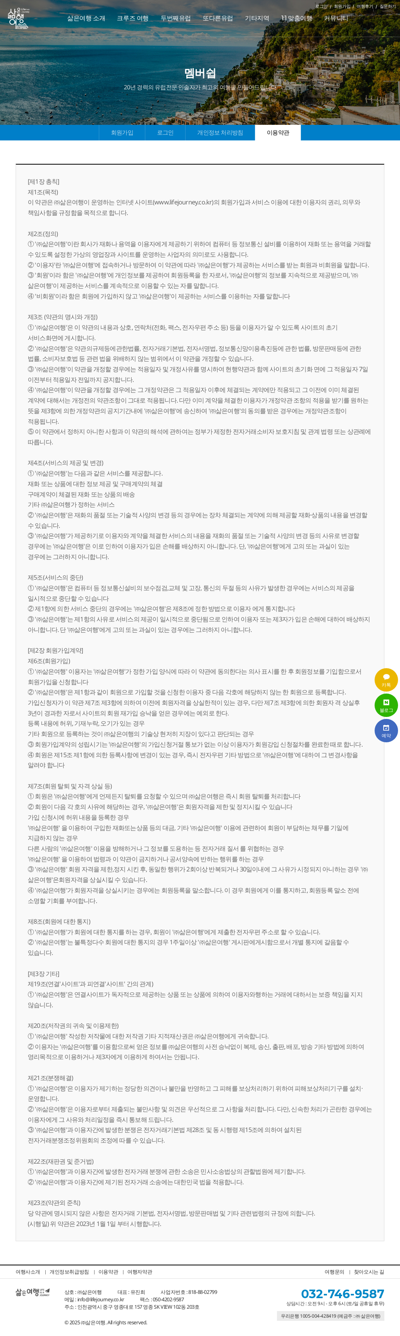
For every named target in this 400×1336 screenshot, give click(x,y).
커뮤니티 (336, 18)
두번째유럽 (176, 18)
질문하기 (388, 6)
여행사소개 (28, 1272)
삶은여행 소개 (86, 18)
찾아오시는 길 (369, 1272)
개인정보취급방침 (69, 1272)
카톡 (386, 680)
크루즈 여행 (133, 18)
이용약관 (278, 132)
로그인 (321, 6)
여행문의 (334, 1272)
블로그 (386, 705)
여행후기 (365, 6)
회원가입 (342, 6)
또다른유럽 (218, 18)
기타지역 (257, 18)
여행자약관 (139, 1272)
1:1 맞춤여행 (296, 18)
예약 (386, 730)
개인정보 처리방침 (220, 132)
